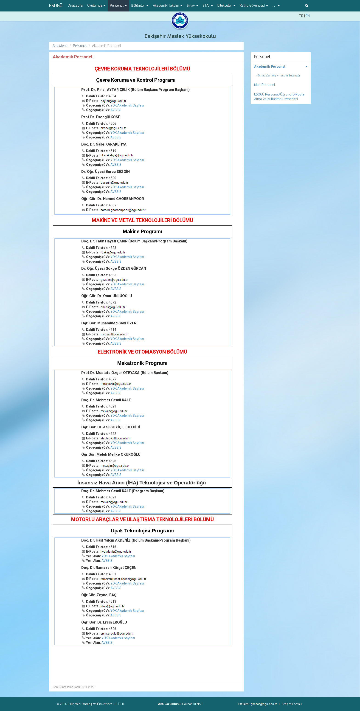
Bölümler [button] (139, 5)
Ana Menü (60, 46)
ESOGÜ (55, 5)
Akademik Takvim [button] (167, 5)
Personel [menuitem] (262, 56)
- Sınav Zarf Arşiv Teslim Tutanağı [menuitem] (278, 75)
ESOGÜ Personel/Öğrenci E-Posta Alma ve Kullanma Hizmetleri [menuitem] (279, 96)
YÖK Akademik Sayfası (127, 105)
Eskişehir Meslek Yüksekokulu (180, 36)
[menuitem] (281, 66)
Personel (80, 46)
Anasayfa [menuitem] (75, 5)
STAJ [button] (208, 5)
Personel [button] (118, 5)
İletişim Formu (292, 704)
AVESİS (115, 110)
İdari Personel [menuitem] (264, 85)
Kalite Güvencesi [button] (254, 5)
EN (308, 16)
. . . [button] (276, 5)
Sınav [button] (192, 5)
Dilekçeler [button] (226, 5)
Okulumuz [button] (96, 5)
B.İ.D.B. (120, 704)
